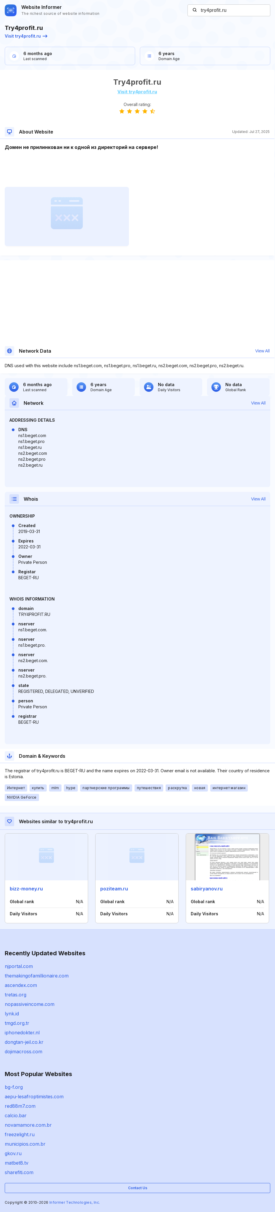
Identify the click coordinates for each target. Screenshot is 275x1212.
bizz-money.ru (26, 889)
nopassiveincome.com (29, 1004)
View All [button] (262, 351)
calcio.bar (16, 1115)
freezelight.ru (20, 1134)
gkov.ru (13, 1153)
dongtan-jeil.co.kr (24, 1042)
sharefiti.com (19, 1172)
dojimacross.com (23, 1051)
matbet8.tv (16, 1163)
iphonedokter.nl (22, 1033)
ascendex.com (21, 985)
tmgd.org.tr (17, 1023)
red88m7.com (20, 1106)
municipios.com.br (25, 1144)
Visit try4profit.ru (26, 35)
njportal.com (19, 966)
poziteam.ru (114, 889)
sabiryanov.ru (207, 889)
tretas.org (15, 995)
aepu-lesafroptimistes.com (34, 1096)
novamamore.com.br (28, 1125)
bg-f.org (14, 1087)
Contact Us (137, 1188)
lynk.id (12, 1014)
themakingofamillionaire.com (37, 976)
